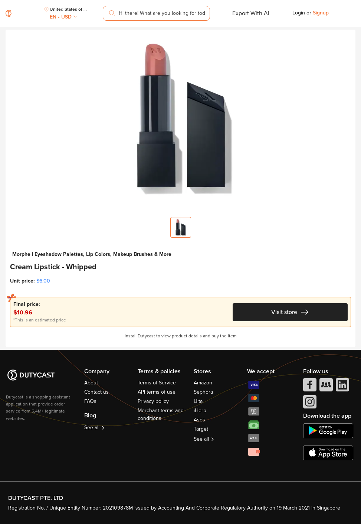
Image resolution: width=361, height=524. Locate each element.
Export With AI (250, 13)
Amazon (203, 383)
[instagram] (309, 403)
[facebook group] (325, 386)
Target (201, 429)
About (91, 383)
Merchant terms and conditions (161, 414)
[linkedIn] (342, 386)
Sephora (203, 392)
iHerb (200, 410)
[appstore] (328, 453)
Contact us (96, 392)
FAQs (90, 401)
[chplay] (328, 431)
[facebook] (309, 386)
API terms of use (156, 392)
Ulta (198, 401)
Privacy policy (153, 401)
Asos (199, 420)
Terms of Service (157, 383)
